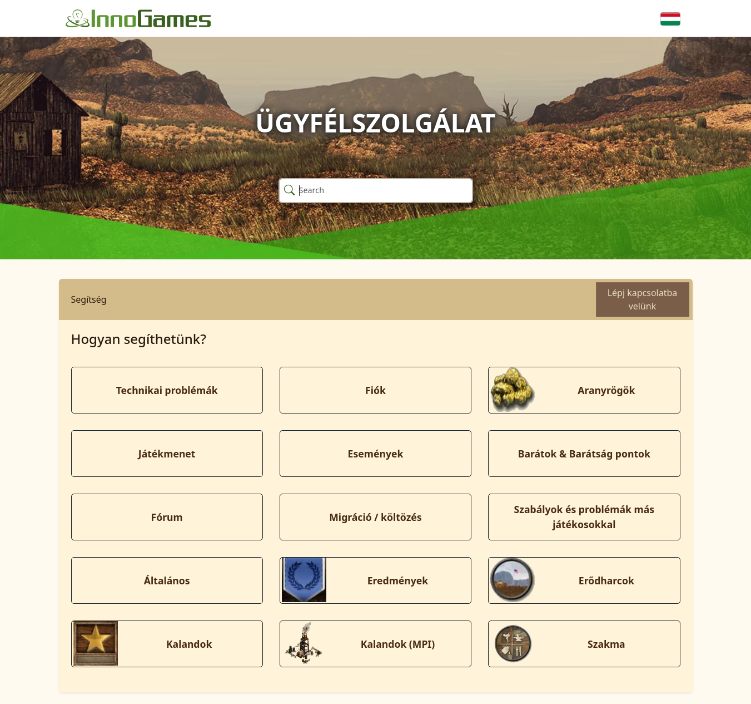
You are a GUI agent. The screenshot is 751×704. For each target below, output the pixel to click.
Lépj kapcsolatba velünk (643, 299)
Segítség (89, 299)
